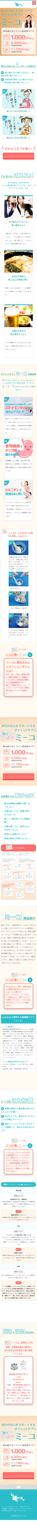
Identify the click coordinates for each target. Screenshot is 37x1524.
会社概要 (4, 1513)
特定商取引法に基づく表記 (9, 1514)
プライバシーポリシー (27, 1513)
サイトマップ (22, 1514)
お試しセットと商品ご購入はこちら (19, 156)
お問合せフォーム (13, 1513)
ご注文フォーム (24, 1510)
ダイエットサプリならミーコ (9, 1510)
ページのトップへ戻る (18, 1490)
